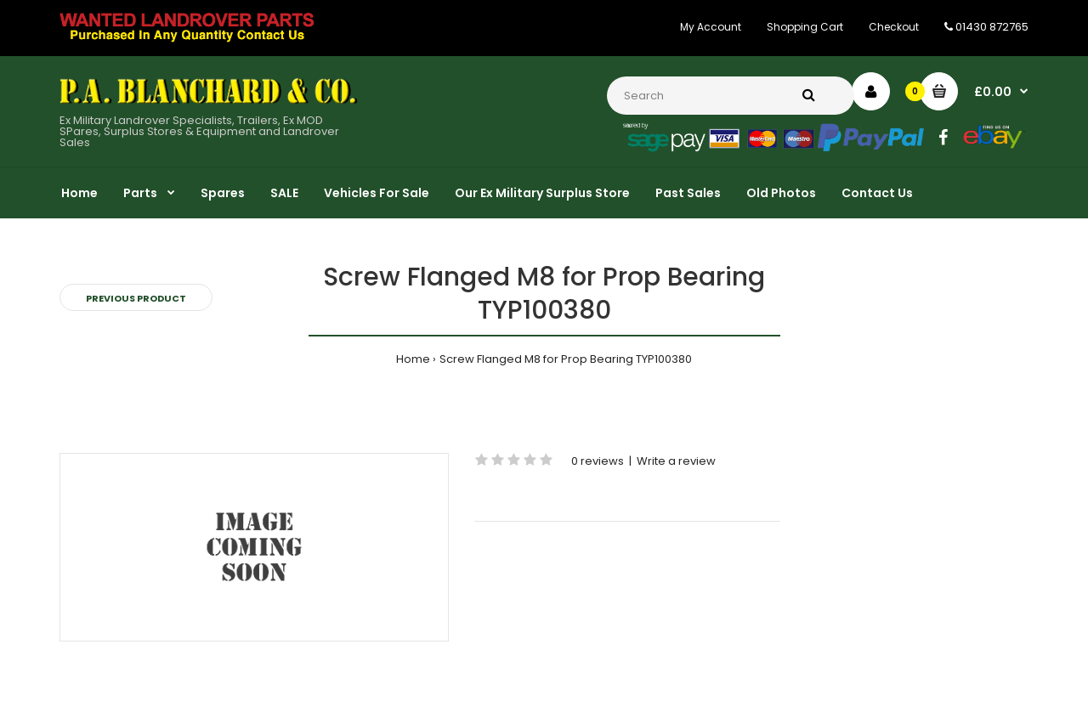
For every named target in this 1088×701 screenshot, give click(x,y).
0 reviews (597, 461)
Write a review (676, 461)
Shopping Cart (805, 27)
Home (413, 359)
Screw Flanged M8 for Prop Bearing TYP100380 (565, 359)
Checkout (894, 27)
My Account (710, 27)
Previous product (136, 298)
